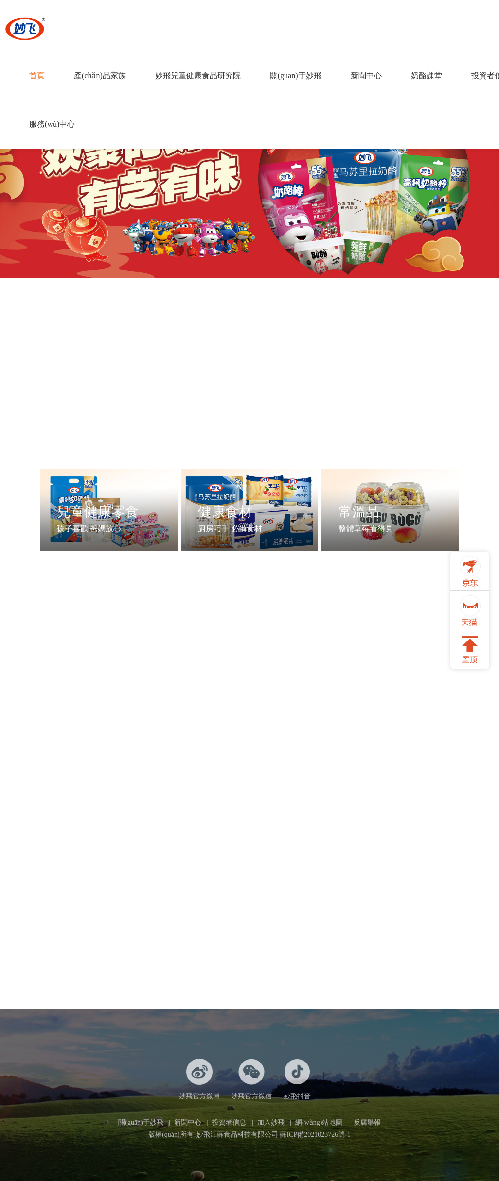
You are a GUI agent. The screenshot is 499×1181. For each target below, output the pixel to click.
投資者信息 (229, 1122)
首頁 (37, 75)
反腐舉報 (367, 1122)
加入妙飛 (271, 1122)
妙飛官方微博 (199, 1079)
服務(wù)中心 (52, 124)
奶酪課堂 (426, 75)
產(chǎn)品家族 (100, 75)
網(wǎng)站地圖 (318, 1122)
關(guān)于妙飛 (295, 75)
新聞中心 (366, 75)
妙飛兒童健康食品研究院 (198, 75)
